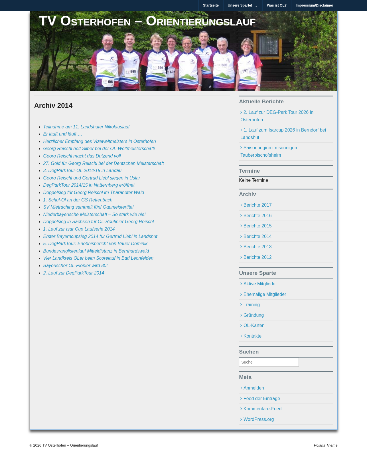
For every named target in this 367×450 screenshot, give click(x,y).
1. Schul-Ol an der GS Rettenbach (78, 199)
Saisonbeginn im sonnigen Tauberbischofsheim (268, 151)
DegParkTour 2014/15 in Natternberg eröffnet (89, 185)
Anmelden (254, 388)
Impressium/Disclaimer (314, 5)
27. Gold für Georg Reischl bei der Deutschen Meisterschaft (103, 163)
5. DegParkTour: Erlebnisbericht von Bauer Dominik (95, 243)
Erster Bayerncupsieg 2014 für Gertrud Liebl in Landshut (100, 236)
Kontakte (252, 336)
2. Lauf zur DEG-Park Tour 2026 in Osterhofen (276, 116)
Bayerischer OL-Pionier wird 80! (75, 265)
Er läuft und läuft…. (62, 134)
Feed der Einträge (262, 398)
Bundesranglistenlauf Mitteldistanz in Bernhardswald (96, 251)
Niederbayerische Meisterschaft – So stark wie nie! (94, 214)
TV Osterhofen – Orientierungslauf (147, 20)
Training (252, 304)
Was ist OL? (277, 5)
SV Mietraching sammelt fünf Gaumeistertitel (88, 207)
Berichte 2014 (258, 236)
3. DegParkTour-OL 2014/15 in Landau (82, 170)
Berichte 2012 (258, 257)
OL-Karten (254, 325)
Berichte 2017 (258, 205)
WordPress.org (259, 419)
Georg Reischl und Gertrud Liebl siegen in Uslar (91, 177)
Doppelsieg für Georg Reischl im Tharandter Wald (93, 192)
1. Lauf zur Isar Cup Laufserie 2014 (79, 229)
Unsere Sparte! (240, 5)
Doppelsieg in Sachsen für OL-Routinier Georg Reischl (98, 221)
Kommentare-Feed (262, 408)
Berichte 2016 (258, 215)
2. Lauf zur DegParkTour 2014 (73, 273)
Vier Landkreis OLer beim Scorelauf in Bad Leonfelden (98, 258)
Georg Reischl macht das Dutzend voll (82, 156)
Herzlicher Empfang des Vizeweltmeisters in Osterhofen (99, 141)
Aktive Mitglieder (260, 283)
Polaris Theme (326, 445)
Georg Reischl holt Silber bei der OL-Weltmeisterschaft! (99, 148)
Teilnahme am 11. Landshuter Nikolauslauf (86, 126)
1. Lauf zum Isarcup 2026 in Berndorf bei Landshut (283, 134)
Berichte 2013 (258, 246)
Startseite (211, 5)
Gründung (254, 315)
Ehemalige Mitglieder (265, 294)
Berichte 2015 (258, 225)
